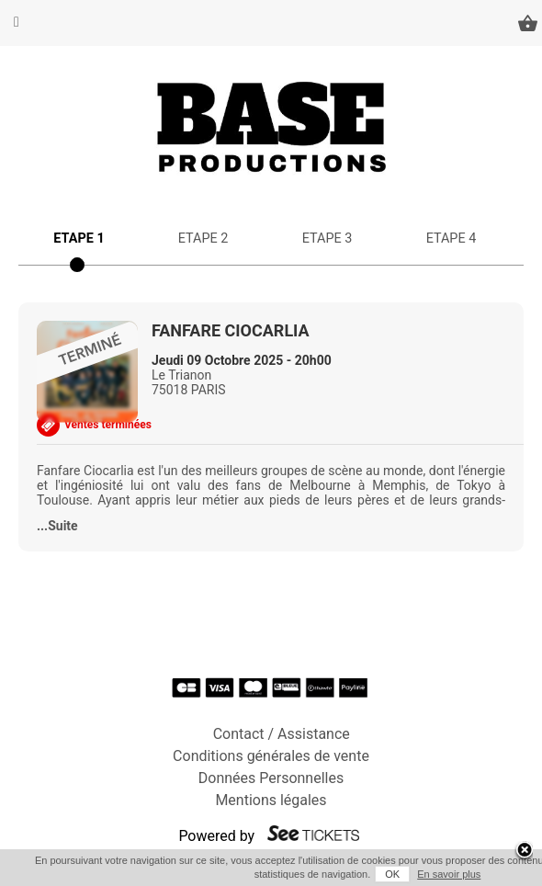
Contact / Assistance (281, 734)
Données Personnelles (271, 778)
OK (392, 874)
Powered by (216, 836)
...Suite (57, 525)
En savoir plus (448, 874)
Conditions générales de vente (271, 756)
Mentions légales (270, 800)
